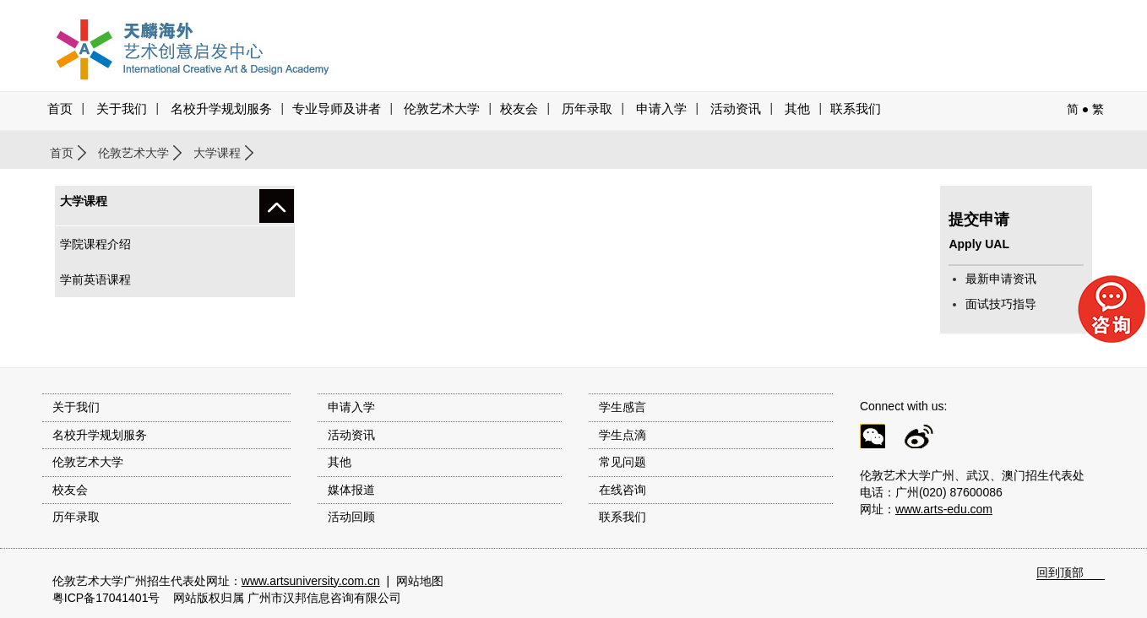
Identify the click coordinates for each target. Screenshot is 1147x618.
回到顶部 (1060, 572)
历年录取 (587, 109)
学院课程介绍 (95, 244)
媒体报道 (351, 489)
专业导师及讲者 (336, 109)
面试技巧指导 (1000, 304)
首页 (60, 109)
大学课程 (217, 153)
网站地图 (419, 581)
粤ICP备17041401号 (106, 597)
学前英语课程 (95, 279)
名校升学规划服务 (221, 109)
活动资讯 (351, 435)
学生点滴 (622, 435)
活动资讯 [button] (735, 109)
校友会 (519, 109)
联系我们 (855, 109)
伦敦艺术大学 (442, 109)
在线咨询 (622, 489)
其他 (797, 109)
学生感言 (622, 407)
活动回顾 (351, 516)
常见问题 (622, 462)
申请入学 (661, 109)
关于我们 (121, 109)
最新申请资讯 (1000, 278)
